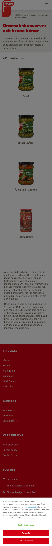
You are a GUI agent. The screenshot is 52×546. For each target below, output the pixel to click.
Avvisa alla (26, 533)
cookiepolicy (32, 507)
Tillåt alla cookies (26, 541)
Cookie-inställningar (26, 525)
